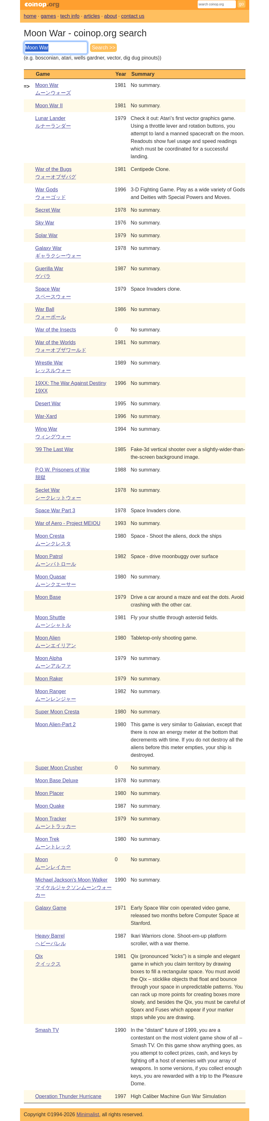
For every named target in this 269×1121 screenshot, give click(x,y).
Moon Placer (49, 793)
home (30, 16)
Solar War (46, 235)
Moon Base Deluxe (56, 780)
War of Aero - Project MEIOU (68, 523)
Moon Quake (50, 806)
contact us (133, 16)
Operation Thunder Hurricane (68, 1096)
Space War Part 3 (55, 510)
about (110, 16)
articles (92, 16)
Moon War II (49, 105)
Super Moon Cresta (57, 711)
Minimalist (87, 1114)
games (48, 16)
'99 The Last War (54, 449)
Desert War (48, 403)
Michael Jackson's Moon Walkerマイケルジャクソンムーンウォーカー (73, 887)
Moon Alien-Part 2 (55, 724)
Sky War (44, 222)
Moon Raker (49, 678)
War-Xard (46, 416)
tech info (69, 16)
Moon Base (48, 597)
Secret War (47, 210)
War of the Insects (55, 329)
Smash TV (47, 1030)
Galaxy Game (51, 908)
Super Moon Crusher (59, 767)
